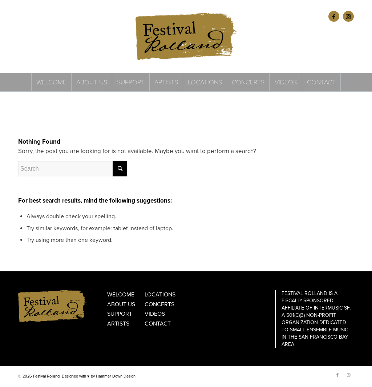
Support (119, 314)
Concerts (159, 304)
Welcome (120, 294)
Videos (155, 314)
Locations (160, 294)
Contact (158, 323)
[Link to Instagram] (348, 16)
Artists (118, 323)
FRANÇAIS (48, 16)
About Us (121, 304)
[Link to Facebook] (333, 16)
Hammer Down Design (116, 376)
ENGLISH (26, 16)
